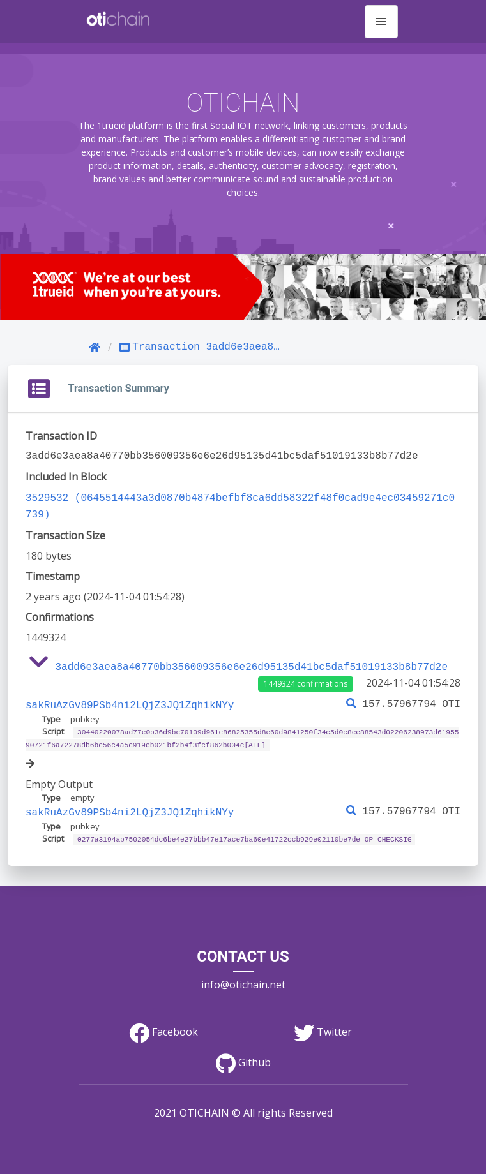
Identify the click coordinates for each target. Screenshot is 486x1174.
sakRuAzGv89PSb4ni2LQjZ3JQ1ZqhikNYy (130, 701)
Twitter (323, 1024)
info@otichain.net (243, 977)
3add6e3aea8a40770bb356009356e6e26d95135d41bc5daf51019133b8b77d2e (252, 664)
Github (243, 1055)
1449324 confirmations (305, 679)
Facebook (163, 1024)
